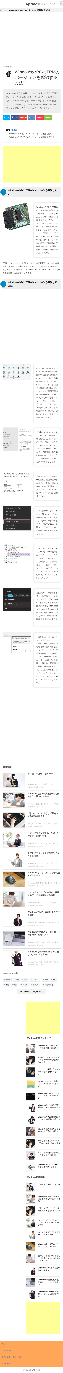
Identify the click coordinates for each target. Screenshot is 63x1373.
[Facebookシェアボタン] (15, 117)
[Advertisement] (24, 39)
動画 (45, 980)
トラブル (35, 985)
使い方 (7, 980)
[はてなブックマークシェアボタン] (31, 117)
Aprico (31, 4)
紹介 (54, 980)
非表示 (14, 130)
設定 (25, 980)
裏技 (15, 985)
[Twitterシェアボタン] (6, 117)
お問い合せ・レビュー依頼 (11, 1357)
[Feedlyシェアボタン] (48, 117)
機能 (6, 985)
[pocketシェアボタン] (40, 117)
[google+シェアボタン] (23, 117)
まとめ (24, 985)
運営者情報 (6, 1363)
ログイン (35, 980)
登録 (16, 980)
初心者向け (47, 985)
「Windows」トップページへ (31, 992)
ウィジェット (7, 1350)
